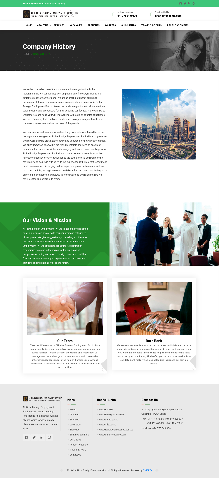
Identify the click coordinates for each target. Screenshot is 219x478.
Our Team (65, 340)
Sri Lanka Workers (78, 434)
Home (29, 25)
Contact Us (74, 454)
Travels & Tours (151, 25)
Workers (110, 25)
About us (73, 414)
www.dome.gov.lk (107, 419)
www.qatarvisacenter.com (111, 434)
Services (59, 25)
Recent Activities (178, 25)
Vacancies (76, 25)
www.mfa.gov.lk (106, 424)
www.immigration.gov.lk (110, 414)
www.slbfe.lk (105, 409)
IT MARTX (147, 470)
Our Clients (128, 25)
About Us (42, 25)
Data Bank (154, 340)
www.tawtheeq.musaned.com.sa (115, 429)
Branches (94, 25)
